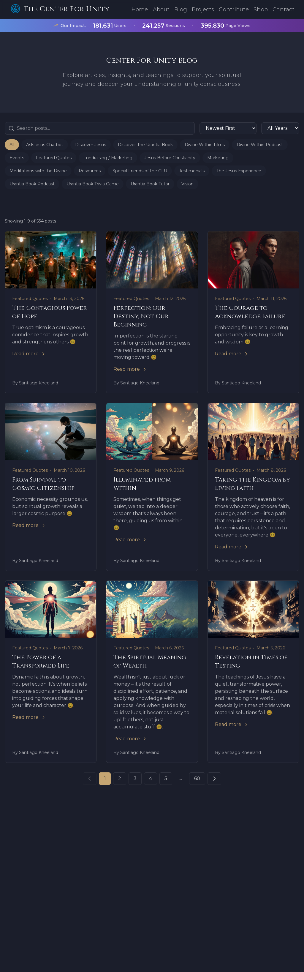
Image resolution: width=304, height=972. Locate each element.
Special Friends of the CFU (140, 170)
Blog (180, 9)
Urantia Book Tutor (150, 184)
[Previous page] (89, 778)
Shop (261, 9)
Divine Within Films (205, 144)
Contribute (234, 9)
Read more (29, 353)
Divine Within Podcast (260, 144)
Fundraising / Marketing (107, 157)
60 (197, 778)
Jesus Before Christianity (169, 157)
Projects (203, 9)
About (161, 9)
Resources (90, 170)
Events (17, 157)
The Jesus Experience (238, 170)
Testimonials (192, 170)
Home (140, 9)
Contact (283, 9)
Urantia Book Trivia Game (92, 184)
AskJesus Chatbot (44, 144)
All (12, 144)
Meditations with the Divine (38, 170)
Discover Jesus (90, 144)
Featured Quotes (54, 157)
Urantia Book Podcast (32, 184)
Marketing (218, 157)
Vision (187, 184)
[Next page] (214, 778)
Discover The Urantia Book (145, 144)
